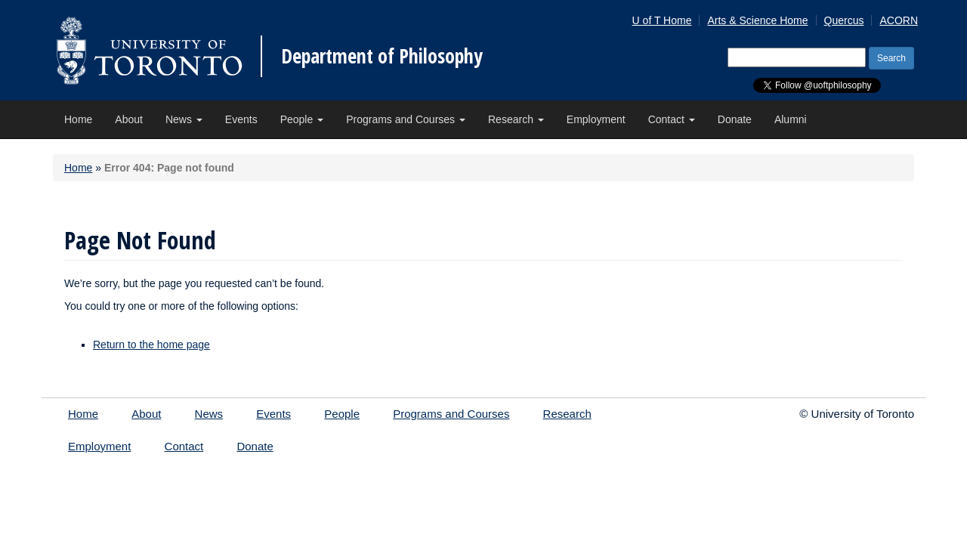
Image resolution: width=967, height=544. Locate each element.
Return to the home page (151, 344)
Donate (735, 119)
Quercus (844, 20)
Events (241, 119)
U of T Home (662, 20)
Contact (671, 119)
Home (78, 119)
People (301, 119)
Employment (596, 119)
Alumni (790, 119)
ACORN (898, 20)
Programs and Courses (405, 119)
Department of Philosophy (382, 56)
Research (516, 119)
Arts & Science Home (757, 20)
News (183, 119)
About (129, 119)
